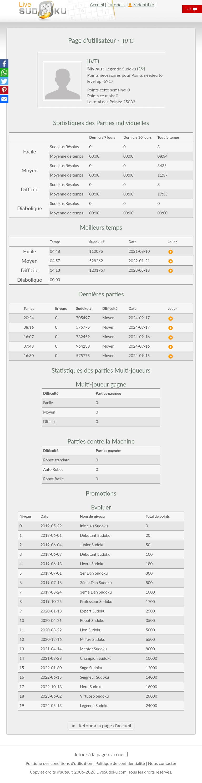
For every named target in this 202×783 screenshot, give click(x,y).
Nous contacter (162, 763)
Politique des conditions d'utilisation (59, 763)
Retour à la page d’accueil (99, 754)
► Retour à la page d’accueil (101, 725)
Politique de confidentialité (120, 763)
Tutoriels (116, 4)
